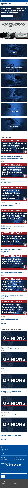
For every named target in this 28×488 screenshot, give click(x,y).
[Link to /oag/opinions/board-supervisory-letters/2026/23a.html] (14, 404)
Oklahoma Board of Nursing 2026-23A (11, 414)
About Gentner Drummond (7, 15)
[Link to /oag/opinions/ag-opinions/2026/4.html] (14, 360)
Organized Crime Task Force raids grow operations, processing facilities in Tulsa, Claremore (12, 158)
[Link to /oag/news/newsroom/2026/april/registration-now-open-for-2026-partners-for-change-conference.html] (14, 285)
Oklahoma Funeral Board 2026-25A (10, 348)
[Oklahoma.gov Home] (1, 0)
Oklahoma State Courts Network (19, 459)
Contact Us (3, 453)
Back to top (25, 446)
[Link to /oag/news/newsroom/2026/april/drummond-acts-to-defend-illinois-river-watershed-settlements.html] (14, 194)
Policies (15, 481)
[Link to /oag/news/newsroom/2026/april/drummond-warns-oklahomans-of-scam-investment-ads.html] (14, 239)
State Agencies (24, 0)
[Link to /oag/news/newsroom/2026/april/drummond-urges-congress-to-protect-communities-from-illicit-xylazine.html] (14, 308)
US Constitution (3, 457)
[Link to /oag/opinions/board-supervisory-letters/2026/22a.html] (14, 425)
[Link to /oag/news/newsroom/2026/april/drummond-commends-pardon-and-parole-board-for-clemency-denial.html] (14, 171)
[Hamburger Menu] (26, 4)
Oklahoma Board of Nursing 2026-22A (11, 435)
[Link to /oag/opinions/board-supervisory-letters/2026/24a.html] (14, 381)
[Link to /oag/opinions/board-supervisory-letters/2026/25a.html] (14, 339)
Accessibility (3, 483)
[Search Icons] (24, 4)
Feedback (15, 483)
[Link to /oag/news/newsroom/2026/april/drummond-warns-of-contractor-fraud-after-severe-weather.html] (14, 262)
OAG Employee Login (5, 463)
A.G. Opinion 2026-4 (6, 370)
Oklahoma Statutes (4, 459)
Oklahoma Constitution (18, 457)
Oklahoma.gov (3, 481)
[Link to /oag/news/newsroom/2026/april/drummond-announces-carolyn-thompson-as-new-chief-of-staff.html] (14, 217)
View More (3, 323)
